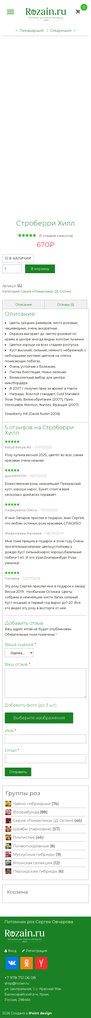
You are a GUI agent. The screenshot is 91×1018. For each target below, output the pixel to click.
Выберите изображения (39, 717)
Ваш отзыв (17, 664)
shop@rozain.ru (17, 983)
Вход (10, 951)
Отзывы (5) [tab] (65, 305)
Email (12, 750)
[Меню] (10, 13)
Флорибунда (26, 812)
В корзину (40, 269)
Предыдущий (30, 30)
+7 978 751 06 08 (20, 977)
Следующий (62, 30)
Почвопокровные (31, 846)
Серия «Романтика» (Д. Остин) (46, 291)
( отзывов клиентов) (56, 236)
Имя (10, 730)
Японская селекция (32, 863)
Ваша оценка (20, 644)
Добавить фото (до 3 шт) (31, 705)
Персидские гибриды (35, 871)
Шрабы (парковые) (32, 829)
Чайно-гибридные (32, 803)
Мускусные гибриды (34, 854)
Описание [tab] (23, 305)
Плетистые (24, 837)
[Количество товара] (12, 269)
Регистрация (34, 951)
